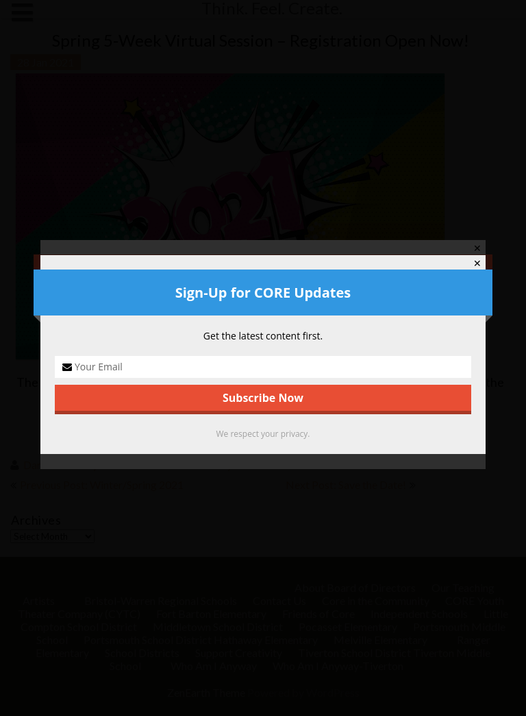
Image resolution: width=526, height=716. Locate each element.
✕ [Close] (477, 263)
